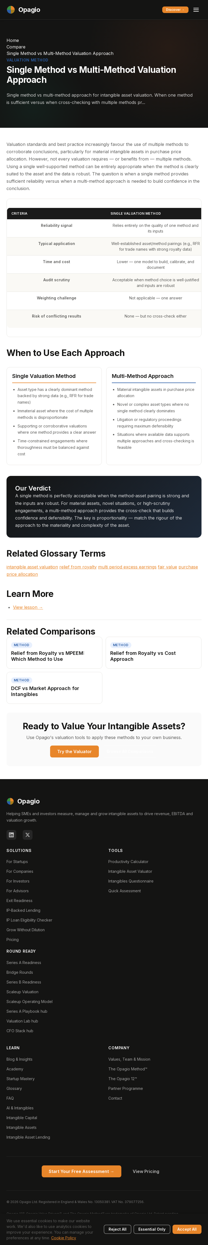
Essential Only (151, 1229)
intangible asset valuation (32, 567)
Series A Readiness (23, 962)
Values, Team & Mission (129, 1059)
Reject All (117, 1229)
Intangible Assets (21, 1127)
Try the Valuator (74, 751)
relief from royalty (78, 567)
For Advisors (17, 890)
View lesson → (28, 607)
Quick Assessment (124, 890)
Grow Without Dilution (25, 929)
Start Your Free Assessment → (81, 1171)
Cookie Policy (63, 1238)
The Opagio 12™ (122, 1078)
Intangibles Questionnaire (131, 881)
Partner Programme (125, 1088)
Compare (15, 47)
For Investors (18, 881)
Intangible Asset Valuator (130, 871)
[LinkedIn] (11, 835)
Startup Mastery (20, 1078)
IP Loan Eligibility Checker (29, 920)
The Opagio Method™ (127, 1069)
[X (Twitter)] (27, 835)
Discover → (175, 10)
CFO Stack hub (19, 1030)
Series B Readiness (23, 982)
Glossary (14, 1088)
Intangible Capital (21, 1117)
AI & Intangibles (20, 1108)
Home (12, 40)
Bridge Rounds (19, 972)
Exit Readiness (19, 900)
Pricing (12, 939)
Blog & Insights (19, 1059)
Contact (115, 1098)
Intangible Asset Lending (28, 1137)
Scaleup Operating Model (29, 1001)
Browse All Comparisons (130, 751)
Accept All (187, 1229)
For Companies (19, 871)
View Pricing (146, 1171)
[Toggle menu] (196, 9)
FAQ (10, 1098)
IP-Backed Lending (23, 910)
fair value (167, 567)
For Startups (17, 861)
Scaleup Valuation (22, 991)
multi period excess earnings (127, 567)
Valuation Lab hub (22, 1021)
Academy (14, 1069)
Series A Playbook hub (26, 1011)
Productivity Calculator (128, 861)
